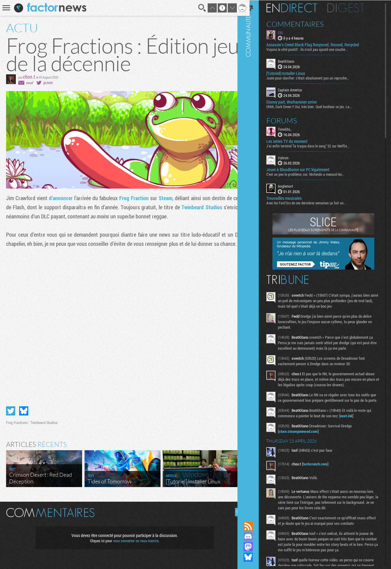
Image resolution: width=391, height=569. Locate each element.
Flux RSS (255, 526)
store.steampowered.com (305, 436)
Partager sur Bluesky (23, 408)
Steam (163, 198)
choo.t (29, 76)
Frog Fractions (16, 419)
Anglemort (293, 185)
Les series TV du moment (294, 140)
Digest (353, 7)
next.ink (354, 421)
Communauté (255, 255)
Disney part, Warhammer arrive (299, 101)
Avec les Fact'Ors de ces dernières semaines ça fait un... (314, 202)
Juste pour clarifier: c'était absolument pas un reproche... (315, 77)
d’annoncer (60, 198)
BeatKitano (293, 60)
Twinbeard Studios (198, 207)
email (29, 82)
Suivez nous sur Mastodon (255, 546)
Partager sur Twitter (10, 408)
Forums (289, 120)
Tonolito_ (292, 128)
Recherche (197, 7)
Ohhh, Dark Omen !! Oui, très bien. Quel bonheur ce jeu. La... (317, 106)
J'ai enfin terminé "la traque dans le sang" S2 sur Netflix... (315, 145)
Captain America (297, 89)
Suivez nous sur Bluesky (255, 557)
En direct (299, 7)
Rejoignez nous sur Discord (255, 536)
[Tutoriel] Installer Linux (293, 73)
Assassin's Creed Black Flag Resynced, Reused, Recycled (320, 44)
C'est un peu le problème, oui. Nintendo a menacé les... (313, 173)
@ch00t (48, 82)
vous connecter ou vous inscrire (133, 537)
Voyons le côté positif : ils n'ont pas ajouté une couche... (314, 49)
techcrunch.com (322, 469)
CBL (288, 32)
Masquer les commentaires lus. (234, 509)
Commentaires (302, 23)
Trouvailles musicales (291, 198)
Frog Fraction (131, 198)
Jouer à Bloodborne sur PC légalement (305, 169)
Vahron (290, 157)
